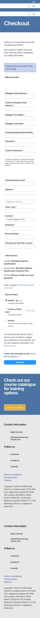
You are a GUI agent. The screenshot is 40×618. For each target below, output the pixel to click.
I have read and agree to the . (20, 355)
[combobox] (20, 219)
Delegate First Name (15, 115)
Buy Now (20, 362)
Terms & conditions (13, 475)
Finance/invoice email (15, 180)
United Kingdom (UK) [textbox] (16, 219)
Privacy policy (10, 477)
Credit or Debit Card (13, 310)
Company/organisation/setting (19, 132)
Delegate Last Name (15, 124)
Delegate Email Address (16, 93)
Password (10, 141)
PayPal (11, 301)
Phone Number (12, 234)
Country (9, 216)
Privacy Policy (10, 346)
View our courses (15, 407)
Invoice (11, 321)
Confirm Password (14, 150)
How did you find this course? (19, 243)
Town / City (10, 207)
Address (9, 189)
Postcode (10, 225)
